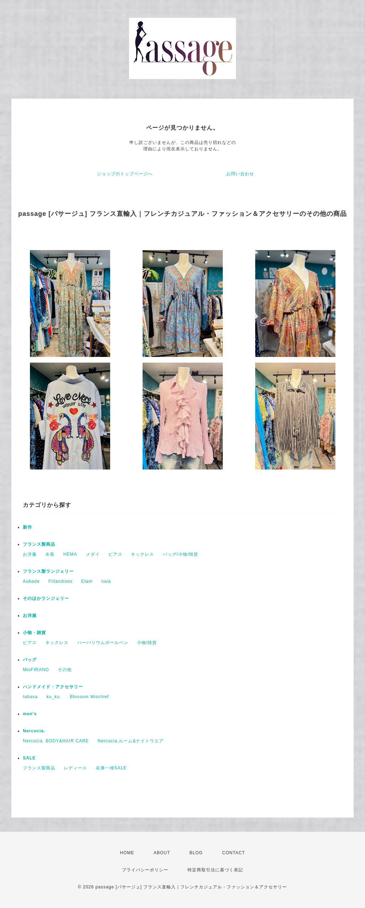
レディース (75, 768)
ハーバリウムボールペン (102, 642)
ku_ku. (53, 696)
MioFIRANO (36, 669)
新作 (27, 527)
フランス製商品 (39, 544)
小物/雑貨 (147, 642)
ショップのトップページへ (125, 173)
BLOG (196, 852)
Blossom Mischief (89, 696)
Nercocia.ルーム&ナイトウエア (131, 740)
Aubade (31, 581)
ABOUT (162, 852)
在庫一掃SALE (111, 768)
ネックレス (142, 554)
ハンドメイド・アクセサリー (53, 686)
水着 (50, 554)
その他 (65, 669)
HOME (127, 852)
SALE (29, 758)
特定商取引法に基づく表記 (215, 869)
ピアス (115, 554)
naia (106, 581)
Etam (87, 581)
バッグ (30, 659)
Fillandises (60, 581)
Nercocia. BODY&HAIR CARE (56, 740)
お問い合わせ (240, 173)
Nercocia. (34, 730)
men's (30, 713)
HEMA (70, 554)
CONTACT (233, 852)
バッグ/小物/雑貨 (181, 554)
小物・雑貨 (34, 632)
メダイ (93, 554)
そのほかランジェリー (46, 598)
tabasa (30, 696)
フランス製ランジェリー (48, 571)
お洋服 (30, 554)
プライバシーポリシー (145, 869)
